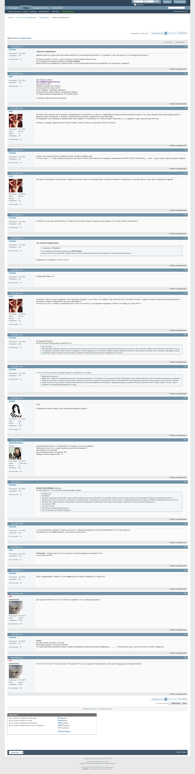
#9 (185, 293)
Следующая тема (105, 709)
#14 (185, 482)
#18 (185, 593)
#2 (185, 73)
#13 (185, 440)
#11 (185, 366)
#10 (185, 335)
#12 (185, 398)
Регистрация (180, 2)
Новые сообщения (14, 11)
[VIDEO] (61, 725)
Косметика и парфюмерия (26, 17)
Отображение (180, 42)
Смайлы (61, 720)
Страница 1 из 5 (158, 33)
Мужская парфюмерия (21, 38)
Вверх (184, 703)
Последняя (183, 33)
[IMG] (60, 723)
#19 (185, 634)
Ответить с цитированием (176, 69)
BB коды (61, 718)
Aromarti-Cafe (57, 8)
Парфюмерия (44, 17)
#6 (185, 215)
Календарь (33, 11)
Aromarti (99, 767)
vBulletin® (97, 761)
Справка (25, 11)
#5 (185, 173)
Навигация (55, 11)
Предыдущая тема (90, 709)
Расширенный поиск (180, 11)
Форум (26, 8)
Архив (178, 752)
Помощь (167, 2)
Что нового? (14, 8)
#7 (185, 238)
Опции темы (168, 42)
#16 (185, 547)
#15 (185, 523)
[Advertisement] (97, 25)
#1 (185, 46)
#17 (185, 570)
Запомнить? (139, 5)
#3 (185, 108)
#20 (185, 657)
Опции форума (43, 11)
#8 (185, 270)
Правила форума (64, 731)
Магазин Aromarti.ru (41, 8)
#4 (185, 150)
